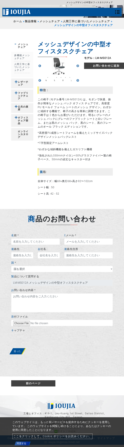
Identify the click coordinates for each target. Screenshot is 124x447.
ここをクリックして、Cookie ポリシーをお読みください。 (52, 436)
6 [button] (69, 77)
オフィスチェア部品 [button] (23, 120)
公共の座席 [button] (23, 108)
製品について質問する (25, 276)
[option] (59, 66)
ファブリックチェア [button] (23, 96)
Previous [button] (39, 66)
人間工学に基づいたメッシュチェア (86, 21)
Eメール (70, 235)
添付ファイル (19, 316)
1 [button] (47, 77)
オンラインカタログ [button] (23, 134)
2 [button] (52, 77)
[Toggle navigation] (117, 12)
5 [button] (65, 77)
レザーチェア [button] (23, 83)
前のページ (33, 383)
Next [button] (77, 66)
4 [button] (60, 77)
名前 (15, 235)
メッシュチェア (49, 21)
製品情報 (31, 21)
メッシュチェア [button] (23, 45)
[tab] (22, 46)
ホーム (17, 21)
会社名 (42, 249)
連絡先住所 (71, 249)
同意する (21, 443)
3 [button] (56, 77)
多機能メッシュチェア (22, 57)
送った (17, 351)
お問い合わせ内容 (23, 290)
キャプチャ (18, 330)
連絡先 (15, 249)
